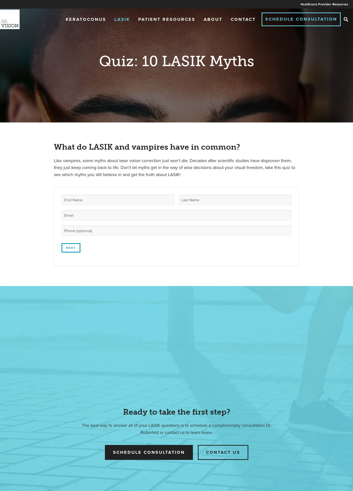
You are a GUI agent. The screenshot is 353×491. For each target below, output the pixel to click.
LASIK (122, 19)
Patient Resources (166, 19)
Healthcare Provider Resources (324, 4)
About (213, 19)
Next (71, 248)
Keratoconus (86, 19)
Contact (243, 19)
